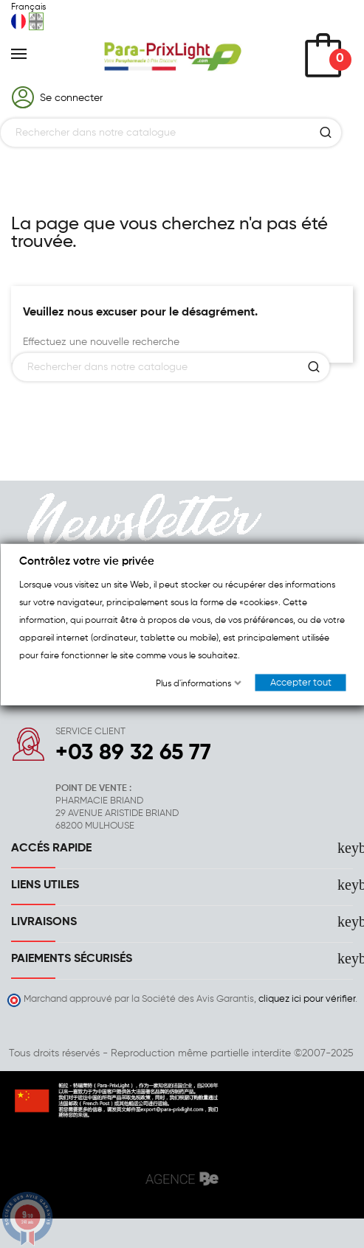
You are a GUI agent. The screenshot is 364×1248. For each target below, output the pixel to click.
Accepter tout (300, 682)
